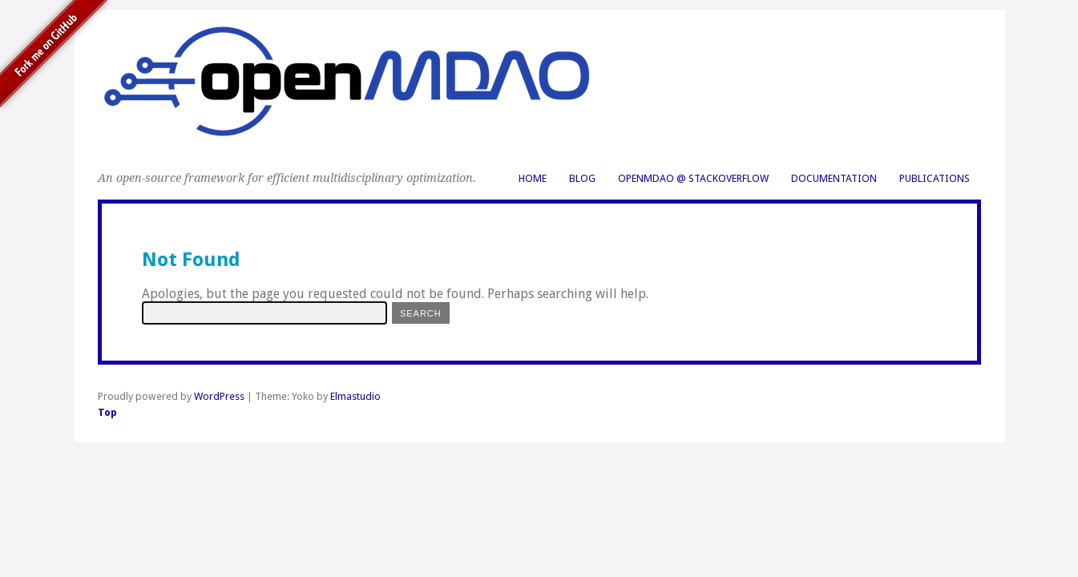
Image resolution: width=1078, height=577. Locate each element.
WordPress (219, 396)
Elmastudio (355, 396)
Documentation (834, 178)
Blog (582, 178)
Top (107, 412)
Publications (934, 178)
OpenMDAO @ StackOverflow (693, 178)
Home (533, 178)
